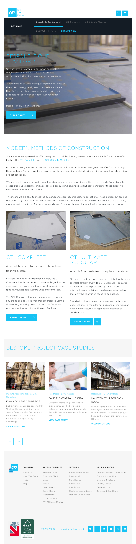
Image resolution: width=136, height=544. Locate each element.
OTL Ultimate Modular (57, 160)
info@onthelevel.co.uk (72, 529)
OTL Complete (27, 160)
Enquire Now (17, 115)
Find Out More (18, 317)
